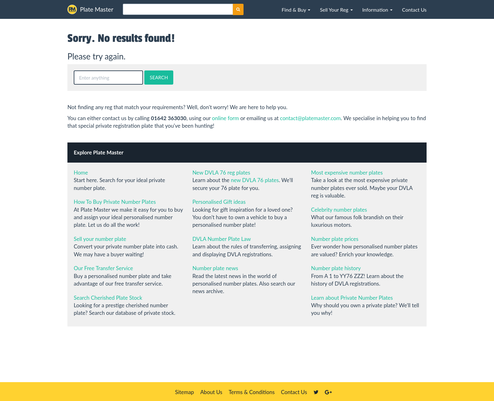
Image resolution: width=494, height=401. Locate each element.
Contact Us (294, 392)
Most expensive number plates (347, 172)
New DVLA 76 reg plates (221, 172)
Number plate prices (334, 239)
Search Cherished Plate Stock (108, 297)
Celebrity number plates (339, 209)
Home (81, 172)
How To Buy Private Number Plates (115, 201)
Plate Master (90, 9)
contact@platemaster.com (310, 118)
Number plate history (336, 268)
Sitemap (184, 392)
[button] (296, 9)
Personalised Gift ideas (219, 201)
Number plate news (215, 268)
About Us (211, 392)
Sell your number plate (100, 239)
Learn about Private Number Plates (352, 297)
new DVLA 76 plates (255, 180)
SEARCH (159, 77)
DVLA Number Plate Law (221, 239)
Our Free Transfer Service (103, 268)
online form (225, 118)
